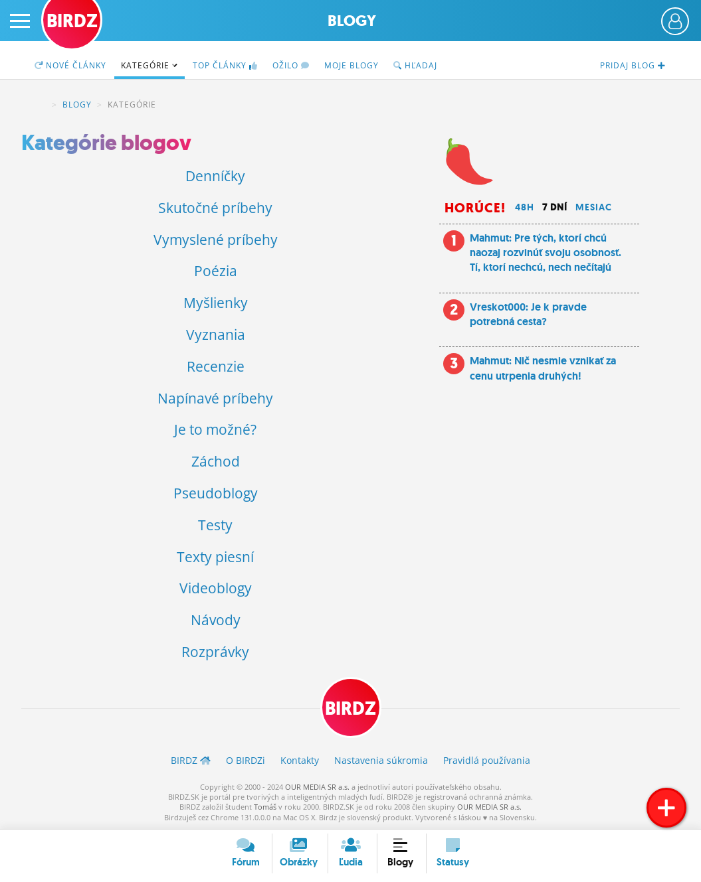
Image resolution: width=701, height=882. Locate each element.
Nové (70, 65)
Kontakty (299, 760)
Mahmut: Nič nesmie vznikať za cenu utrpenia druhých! (543, 368)
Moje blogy (351, 65)
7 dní (554, 207)
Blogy (352, 21)
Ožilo (291, 65)
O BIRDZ (245, 760)
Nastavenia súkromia (381, 760)
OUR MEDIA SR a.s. (317, 787)
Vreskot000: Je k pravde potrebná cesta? (528, 314)
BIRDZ (39, 105)
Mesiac (593, 207)
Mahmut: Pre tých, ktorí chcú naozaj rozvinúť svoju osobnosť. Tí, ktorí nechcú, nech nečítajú (545, 253)
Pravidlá (486, 760)
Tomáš (265, 807)
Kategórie (149, 65)
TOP (225, 65)
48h (524, 207)
